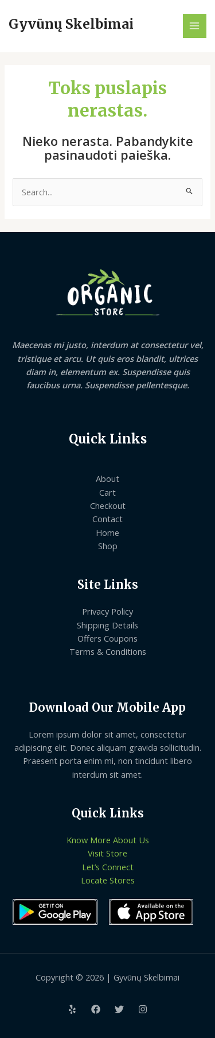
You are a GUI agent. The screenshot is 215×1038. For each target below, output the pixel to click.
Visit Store (107, 853)
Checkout (108, 505)
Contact (107, 518)
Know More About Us (108, 840)
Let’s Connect (108, 867)
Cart (107, 492)
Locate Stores (108, 880)
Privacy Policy (107, 611)
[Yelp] (72, 1009)
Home (107, 532)
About (107, 478)
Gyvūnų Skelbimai (71, 24)
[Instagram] (142, 1009)
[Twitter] (119, 1009)
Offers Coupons (107, 638)
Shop (108, 545)
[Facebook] (95, 1009)
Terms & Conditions (107, 651)
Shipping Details (107, 625)
